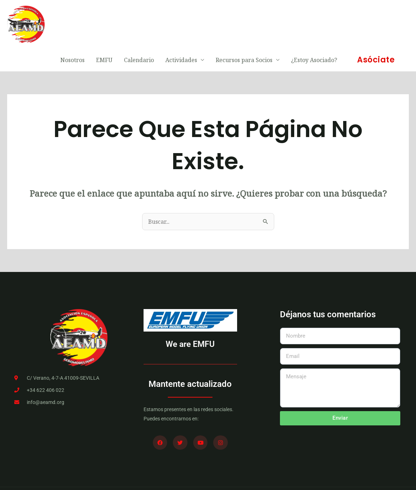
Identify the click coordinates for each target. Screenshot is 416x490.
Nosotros (72, 23)
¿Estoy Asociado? (314, 23)
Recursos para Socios (244, 23)
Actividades (181, 23)
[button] (376, 23)
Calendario (139, 23)
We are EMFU (190, 319)
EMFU (104, 23)
